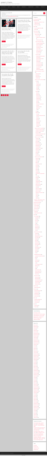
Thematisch (37, 54)
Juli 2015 (35, 377)
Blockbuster (25, 67)
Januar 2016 (35, 369)
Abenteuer (37, 159)
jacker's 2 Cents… (7, 2)
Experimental (37, 243)
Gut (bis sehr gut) (8, 45)
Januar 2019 (35, 337)
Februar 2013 (35, 417)
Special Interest (36, 296)
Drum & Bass (37, 237)
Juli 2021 (35, 329)
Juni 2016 (35, 362)
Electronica (36, 241)
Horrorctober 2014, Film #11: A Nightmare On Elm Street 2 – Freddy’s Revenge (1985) (8, 52)
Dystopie (37, 166)
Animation (37, 138)
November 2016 (36, 355)
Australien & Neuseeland (40, 115)
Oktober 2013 (36, 406)
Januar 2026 (35, 327)
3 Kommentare (5, 47)
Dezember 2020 (36, 333)
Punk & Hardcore (37, 269)
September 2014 (36, 391)
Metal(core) (36, 265)
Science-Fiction (38, 188)
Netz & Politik (36, 294)
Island (37, 101)
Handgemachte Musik (37, 254)
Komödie (26, 37)
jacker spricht (36, 208)
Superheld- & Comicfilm (39, 192)
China (37, 82)
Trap (35, 252)
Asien (36, 81)
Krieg (36, 178)
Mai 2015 (35, 380)
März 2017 (35, 349)
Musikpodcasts (36, 293)
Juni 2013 (35, 411)
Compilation (37, 217)
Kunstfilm (37, 180)
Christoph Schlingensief (39, 43)
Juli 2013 (35, 410)
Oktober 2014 (36, 389)
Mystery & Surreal (38, 184)
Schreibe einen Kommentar (22, 38)
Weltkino (37, 112)
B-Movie (9, 44)
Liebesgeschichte (38, 181)
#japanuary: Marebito (37, 319)
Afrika (37, 114)
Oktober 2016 (36, 356)
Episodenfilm (38, 145)
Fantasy (37, 170)
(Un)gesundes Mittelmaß (22, 35)
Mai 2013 (35, 413)
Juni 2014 (35, 395)
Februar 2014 (35, 400)
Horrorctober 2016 (39, 65)
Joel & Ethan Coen (39, 47)
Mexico (37, 119)
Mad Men (37, 75)
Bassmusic (36, 234)
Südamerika (38, 125)
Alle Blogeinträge (5, 44)
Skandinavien (38, 106)
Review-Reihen (37, 34)
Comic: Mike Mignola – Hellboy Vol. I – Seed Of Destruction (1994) (39, 425)
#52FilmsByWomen (39, 58)
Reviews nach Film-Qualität (39, 128)
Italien (37, 102)
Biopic (36, 162)
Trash (28, 37)
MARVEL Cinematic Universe (40, 37)
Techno (36, 251)
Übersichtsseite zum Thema (12, 16)
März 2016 (35, 366)
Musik (9, 6)
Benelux (37, 94)
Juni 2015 (35, 378)
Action (37, 161)
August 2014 (35, 392)
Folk (35, 258)
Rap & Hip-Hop (36, 275)
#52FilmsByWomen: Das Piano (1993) (39, 314)
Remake (26, 69)
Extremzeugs (36, 305)
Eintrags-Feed (36, 446)
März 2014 (35, 399)
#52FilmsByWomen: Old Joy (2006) (39, 315)
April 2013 (35, 414)
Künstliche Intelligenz (37, 299)
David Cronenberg (39, 44)
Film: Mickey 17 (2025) (37, 312)
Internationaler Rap (38, 281)
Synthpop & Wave (37, 272)
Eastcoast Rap (37, 278)
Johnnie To (37, 48)
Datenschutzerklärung (4, 9)
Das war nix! (37, 132)
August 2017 (35, 344)
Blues (36, 257)
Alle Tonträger (36, 216)
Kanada (37, 118)
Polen (37, 105)
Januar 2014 (35, 402)
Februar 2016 (36, 367)
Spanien (37, 108)
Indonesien (38, 85)
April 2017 (35, 348)
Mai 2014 (35, 396)
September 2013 (36, 407)
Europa (20, 36)
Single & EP (36, 227)
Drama (37, 165)
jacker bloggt (36, 205)
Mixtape (36, 224)
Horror (11, 45)
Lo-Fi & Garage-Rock (38, 264)
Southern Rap (37, 282)
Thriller (37, 195)
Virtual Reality (36, 302)
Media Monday (36, 24)
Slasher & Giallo (38, 189)
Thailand (37, 89)
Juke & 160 (36, 248)
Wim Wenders (38, 51)
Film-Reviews (12, 44)
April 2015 (35, 381)
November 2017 (36, 341)
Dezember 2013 (36, 403)
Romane (35, 29)
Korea (37, 88)
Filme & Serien (3, 6)
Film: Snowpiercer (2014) (40, 432)
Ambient (36, 233)
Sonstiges (37, 6)
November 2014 (36, 388)
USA (9, 46)
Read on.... (3, 41)
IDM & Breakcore (37, 247)
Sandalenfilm (38, 185)
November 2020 (36, 334)
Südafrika (37, 123)
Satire (7, 46)
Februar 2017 (35, 351)
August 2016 (35, 359)
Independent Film (38, 148)
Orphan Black (38, 76)
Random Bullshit (36, 287)
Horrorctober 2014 (4, 46)
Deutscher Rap (37, 277)
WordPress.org (36, 449)
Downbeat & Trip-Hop (38, 236)
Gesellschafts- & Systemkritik (40, 173)
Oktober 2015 (36, 373)
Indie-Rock (36, 261)
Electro (36, 240)
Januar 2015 (35, 385)
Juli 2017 (35, 345)
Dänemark (37, 95)
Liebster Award (36, 23)
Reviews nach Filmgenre (38, 156)
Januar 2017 (35, 352)
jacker (27, 53)
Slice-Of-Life (37, 191)
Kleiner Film (37, 149)
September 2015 (36, 374)
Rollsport (35, 306)
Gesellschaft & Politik (37, 202)
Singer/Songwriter (38, 271)
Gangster (37, 172)
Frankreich (37, 98)
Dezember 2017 (36, 340)
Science (35, 297)
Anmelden (35, 445)
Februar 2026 (36, 326)
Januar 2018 (35, 338)
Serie (36, 153)
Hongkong (37, 84)
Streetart (35, 211)
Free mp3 (36, 220)
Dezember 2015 (36, 370)
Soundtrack (36, 228)
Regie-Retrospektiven (39, 41)
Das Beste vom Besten (39, 131)
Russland (37, 122)
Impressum (43, 6)
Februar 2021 (35, 330)
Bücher (18, 6)
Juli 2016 (35, 360)
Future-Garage (37, 244)
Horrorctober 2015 (39, 64)
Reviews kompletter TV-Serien (39, 71)
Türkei (37, 126)
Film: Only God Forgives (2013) (38, 439)
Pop (35, 268)
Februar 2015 (35, 384)
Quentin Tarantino (39, 50)
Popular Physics (36, 300)
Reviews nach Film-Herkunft (39, 79)
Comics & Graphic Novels (38, 28)
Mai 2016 (35, 363)
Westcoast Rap (37, 284)
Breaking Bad (38, 73)
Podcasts (14, 6)
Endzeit (37, 169)
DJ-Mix (36, 219)
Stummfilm (37, 155)
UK (29, 37)
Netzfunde (35, 285)
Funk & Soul (36, 260)
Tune (35, 230)
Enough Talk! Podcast (37, 290)
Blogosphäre (24, 6)
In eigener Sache (31, 6)
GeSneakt (37, 61)
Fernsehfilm (37, 146)
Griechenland (38, 99)
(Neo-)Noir (37, 158)
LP (35, 223)
